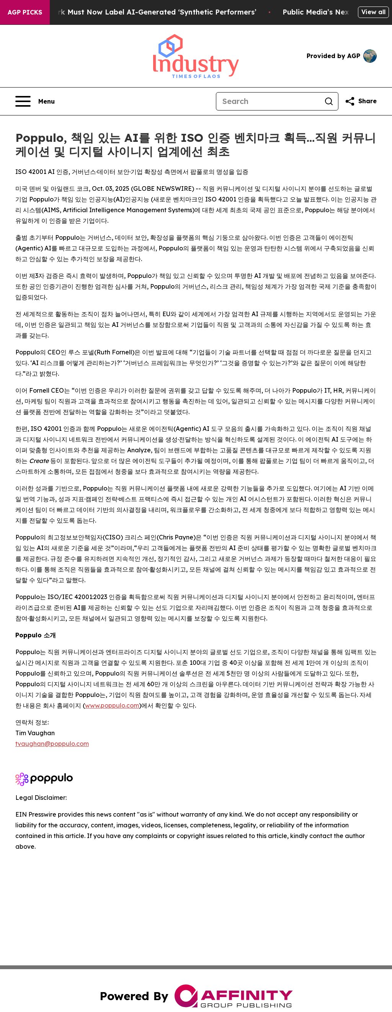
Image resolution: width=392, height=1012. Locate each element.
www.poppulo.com (112, 705)
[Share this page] (361, 101)
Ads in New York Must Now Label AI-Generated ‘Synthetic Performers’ (139, 12)
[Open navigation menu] (35, 101)
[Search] (268, 101)
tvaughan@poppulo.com (52, 743)
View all (373, 12)
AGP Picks (25, 12)
